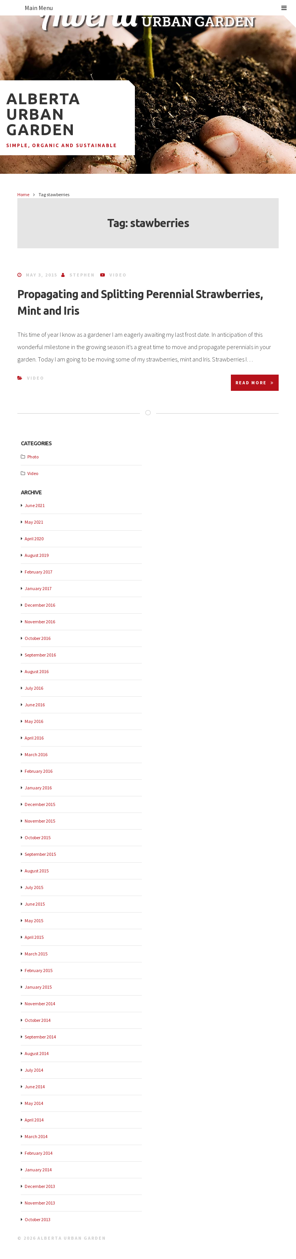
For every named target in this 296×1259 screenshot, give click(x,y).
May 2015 (34, 920)
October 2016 (37, 638)
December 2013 (40, 1186)
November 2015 (40, 821)
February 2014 (38, 1153)
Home (23, 194)
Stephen (82, 275)
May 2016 (34, 721)
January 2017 (38, 588)
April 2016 (34, 738)
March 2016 (36, 754)
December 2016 (40, 605)
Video (118, 275)
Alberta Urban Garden (43, 114)
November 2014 (40, 1003)
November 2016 (40, 621)
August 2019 (37, 555)
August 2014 (37, 1053)
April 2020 (34, 538)
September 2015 (40, 854)
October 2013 (37, 1219)
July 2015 (34, 887)
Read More (254, 382)
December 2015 (40, 804)
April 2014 (34, 1120)
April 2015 (34, 937)
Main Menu (156, 8)
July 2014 (34, 1070)
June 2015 (35, 904)
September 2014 (40, 1037)
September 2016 (40, 655)
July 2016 (34, 688)
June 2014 (35, 1086)
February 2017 (38, 572)
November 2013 (40, 1203)
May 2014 (34, 1103)
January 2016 (38, 788)
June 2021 (35, 505)
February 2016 (38, 771)
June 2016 (35, 705)
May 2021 (34, 522)
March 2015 (36, 954)
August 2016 (37, 671)
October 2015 (37, 837)
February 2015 (38, 970)
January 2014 (38, 1169)
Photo (33, 457)
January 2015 (38, 987)
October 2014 (37, 1020)
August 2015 (37, 871)
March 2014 (36, 1136)
